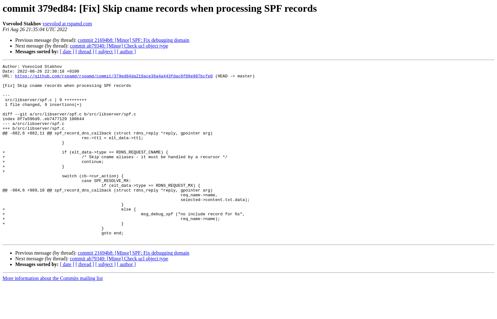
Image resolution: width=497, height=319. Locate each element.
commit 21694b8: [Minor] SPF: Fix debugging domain (133, 40)
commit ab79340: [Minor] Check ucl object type (119, 46)
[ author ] (126, 51)
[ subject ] (105, 51)
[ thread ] (84, 51)
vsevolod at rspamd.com (67, 23)
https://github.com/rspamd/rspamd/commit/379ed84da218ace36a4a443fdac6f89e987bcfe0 (114, 78)
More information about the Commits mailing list (53, 313)
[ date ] (67, 51)
